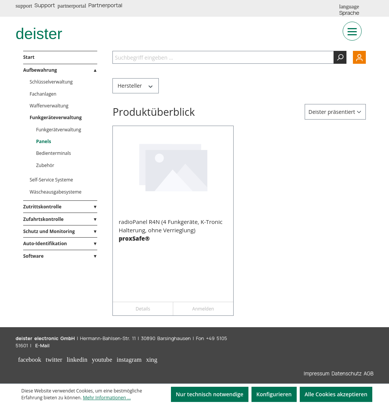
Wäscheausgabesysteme (56, 192)
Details (143, 309)
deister (39, 34)
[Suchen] (340, 57)
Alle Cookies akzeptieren (336, 394)
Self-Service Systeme (51, 179)
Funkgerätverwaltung (58, 129)
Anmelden (203, 309)
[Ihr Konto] (356, 57)
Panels (43, 141)
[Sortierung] (335, 112)
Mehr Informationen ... (107, 397)
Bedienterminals (53, 153)
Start (29, 57)
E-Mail (42, 345)
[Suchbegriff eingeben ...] (223, 57)
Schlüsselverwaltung (51, 82)
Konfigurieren (274, 394)
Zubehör (45, 165)
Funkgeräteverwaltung (56, 117)
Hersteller (135, 86)
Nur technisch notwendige (210, 394)
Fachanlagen (43, 94)
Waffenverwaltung (49, 105)
